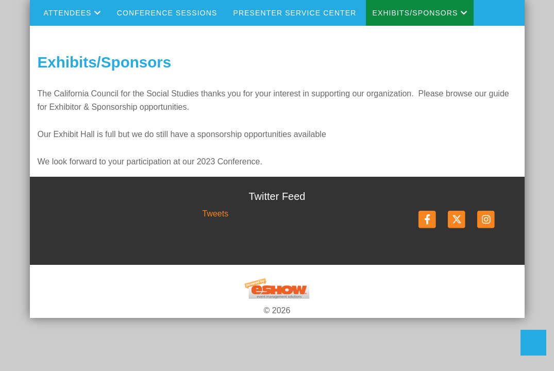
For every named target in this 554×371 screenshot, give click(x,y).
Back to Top (533, 343)
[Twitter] (457, 219)
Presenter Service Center (294, 13)
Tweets (215, 213)
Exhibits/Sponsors (419, 13)
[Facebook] (428, 219)
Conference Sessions (167, 13)
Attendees (72, 13)
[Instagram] (486, 219)
